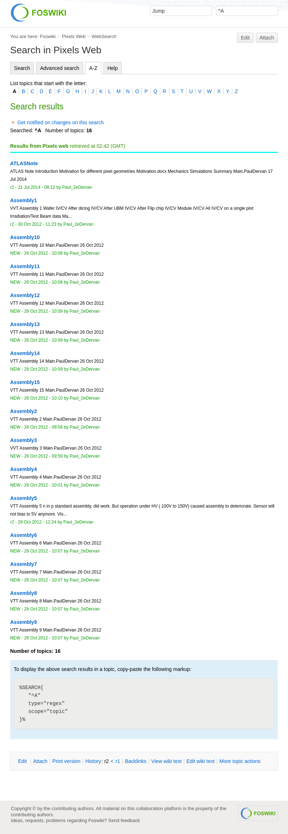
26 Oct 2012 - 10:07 (43, 551)
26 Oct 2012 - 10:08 (43, 253)
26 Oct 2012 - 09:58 (43, 427)
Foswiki (48, 36)
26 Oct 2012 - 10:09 (43, 311)
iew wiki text (166, 761)
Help (112, 68)
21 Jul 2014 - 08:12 (36, 187)
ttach (40, 761)
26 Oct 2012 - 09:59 (43, 456)
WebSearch (104, 36)
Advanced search (59, 68)
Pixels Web (74, 36)
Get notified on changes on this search (60, 122)
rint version (66, 761)
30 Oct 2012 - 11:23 (37, 224)
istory (93, 761)
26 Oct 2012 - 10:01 (43, 485)
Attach (267, 38)
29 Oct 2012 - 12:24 (37, 522)
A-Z (93, 68)
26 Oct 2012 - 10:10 (43, 398)
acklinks (135, 761)
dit (23, 761)
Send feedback (124, 820)
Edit (245, 38)
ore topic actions (240, 761)
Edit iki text (200, 761)
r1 (118, 761)
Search (22, 68)
